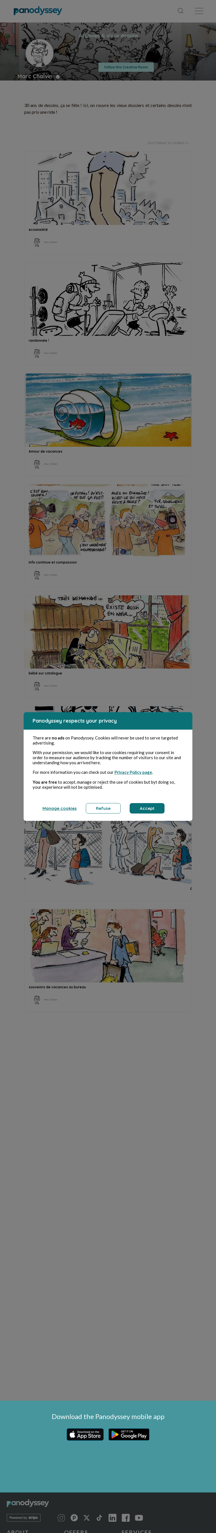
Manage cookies (59, 809)
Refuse (103, 809)
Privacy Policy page (133, 773)
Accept (147, 809)
